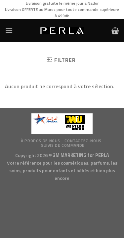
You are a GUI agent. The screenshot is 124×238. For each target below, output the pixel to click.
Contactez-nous (83, 141)
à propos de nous (40, 141)
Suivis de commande (63, 145)
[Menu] (9, 30)
